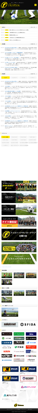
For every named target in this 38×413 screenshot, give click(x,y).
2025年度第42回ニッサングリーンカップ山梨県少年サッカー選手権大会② (21, 122)
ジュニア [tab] (5, 77)
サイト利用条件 (17, 409)
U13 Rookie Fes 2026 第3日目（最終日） (21, 68)
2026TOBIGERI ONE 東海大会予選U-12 (21, 49)
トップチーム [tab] (32, 77)
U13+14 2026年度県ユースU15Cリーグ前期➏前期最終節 (21, 54)
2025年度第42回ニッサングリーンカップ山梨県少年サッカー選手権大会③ (21, 107)
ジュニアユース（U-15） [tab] (14, 142)
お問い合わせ (30, 409)
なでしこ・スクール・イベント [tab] (15, 145)
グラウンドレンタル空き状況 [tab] (24, 145)
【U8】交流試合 (21, 87)
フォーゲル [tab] (23, 77)
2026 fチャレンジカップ (21, 127)
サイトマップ (24, 409)
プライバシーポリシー (10, 409)
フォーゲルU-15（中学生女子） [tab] (33, 142)
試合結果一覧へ (33, 73)
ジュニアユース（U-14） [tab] (5, 142)
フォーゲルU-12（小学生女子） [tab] (24, 142)
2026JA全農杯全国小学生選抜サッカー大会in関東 (21, 92)
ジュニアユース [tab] (14, 77)
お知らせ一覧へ (33, 27)
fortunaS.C (19, 411)
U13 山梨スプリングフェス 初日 (21, 63)
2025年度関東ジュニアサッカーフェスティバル (21, 112)
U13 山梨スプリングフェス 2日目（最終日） (21, 58)
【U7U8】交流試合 (21, 97)
